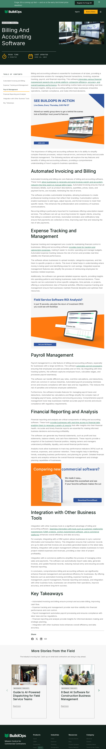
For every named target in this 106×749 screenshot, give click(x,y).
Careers (88, 741)
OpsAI (35, 738)
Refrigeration (55, 747)
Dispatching (36, 744)
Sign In (77, 12)
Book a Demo (90, 12)
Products (36, 735)
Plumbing (53, 744)
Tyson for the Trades (92, 747)
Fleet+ (35, 747)
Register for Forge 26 (84, 3)
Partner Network (73, 747)
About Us (89, 738)
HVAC (52, 738)
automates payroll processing (89, 366)
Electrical (53, 741)
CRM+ (35, 741)
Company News (91, 744)
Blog (70, 741)
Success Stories (73, 738)
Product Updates (74, 744)
